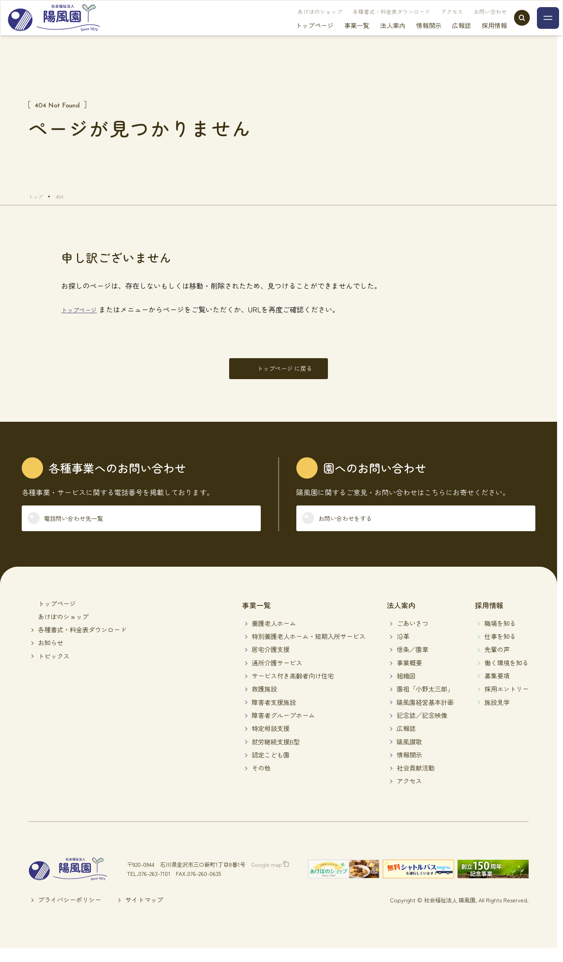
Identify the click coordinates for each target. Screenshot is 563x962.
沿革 (403, 649)
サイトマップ (144, 912)
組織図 (406, 688)
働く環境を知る (506, 675)
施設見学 (497, 715)
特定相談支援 (271, 741)
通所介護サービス (277, 675)
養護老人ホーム (274, 636)
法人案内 (377, 35)
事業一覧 (341, 35)
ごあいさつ (412, 636)
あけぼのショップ (304, 22)
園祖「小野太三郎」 (425, 701)
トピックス (54, 668)
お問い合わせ (474, 22)
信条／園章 (412, 662)
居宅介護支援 (271, 662)
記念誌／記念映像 (422, 728)
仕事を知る (500, 649)
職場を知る (500, 636)
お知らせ (50, 655)
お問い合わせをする (355, 528)
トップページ (299, 35)
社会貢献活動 (416, 780)
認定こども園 (271, 767)
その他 (261, 780)
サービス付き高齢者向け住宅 (293, 688)
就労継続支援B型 (276, 754)
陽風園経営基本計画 (425, 715)
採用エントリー (506, 701)
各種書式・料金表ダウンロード (375, 22)
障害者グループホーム (283, 728)
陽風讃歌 (409, 754)
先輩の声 (497, 662)
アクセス (436, 22)
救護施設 (264, 701)
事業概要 (409, 675)
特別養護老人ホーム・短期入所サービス (308, 649)
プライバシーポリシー (69, 912)
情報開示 (413, 35)
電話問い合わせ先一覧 (84, 528)
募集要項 (497, 688)
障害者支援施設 (274, 715)
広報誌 (445, 35)
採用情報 (478, 35)
